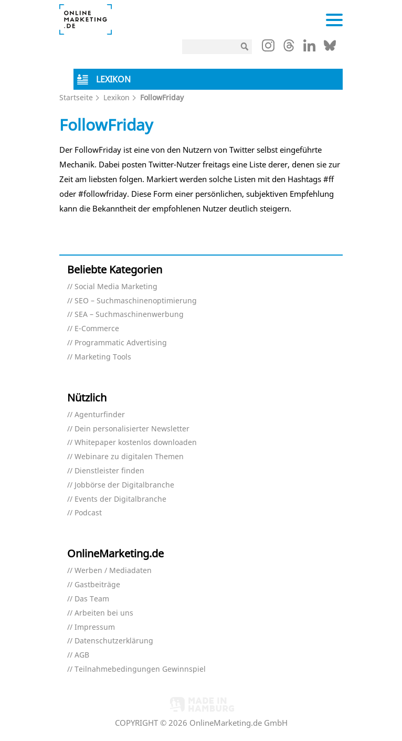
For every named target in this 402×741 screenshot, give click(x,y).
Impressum (95, 627)
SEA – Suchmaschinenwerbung (129, 314)
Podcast (88, 513)
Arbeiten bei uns (104, 613)
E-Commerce (97, 328)
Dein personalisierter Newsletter (132, 429)
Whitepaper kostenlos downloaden (136, 442)
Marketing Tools (103, 357)
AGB (82, 655)
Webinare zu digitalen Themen (129, 456)
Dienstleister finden (109, 471)
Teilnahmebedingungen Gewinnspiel (140, 669)
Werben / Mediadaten (113, 570)
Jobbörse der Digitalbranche (124, 485)
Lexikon (116, 97)
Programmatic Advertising (121, 342)
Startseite (76, 97)
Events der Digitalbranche (120, 499)
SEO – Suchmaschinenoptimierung (136, 301)
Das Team (92, 599)
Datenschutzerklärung (114, 641)
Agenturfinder (100, 414)
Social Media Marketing (116, 286)
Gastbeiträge (97, 584)
